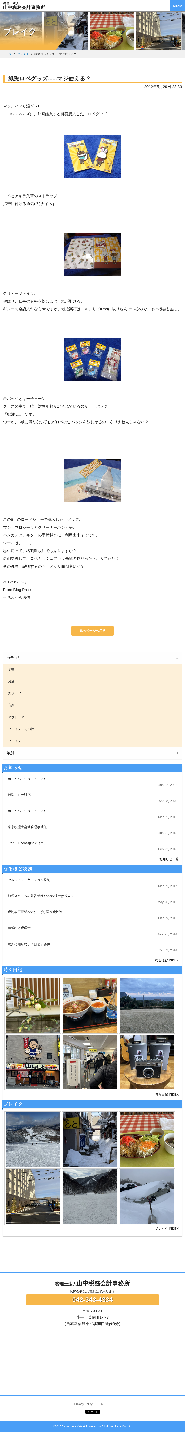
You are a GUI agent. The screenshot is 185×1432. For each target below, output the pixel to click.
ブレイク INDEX (167, 1229)
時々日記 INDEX (167, 1094)
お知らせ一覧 (169, 859)
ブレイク (23, 54)
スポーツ (13, 693)
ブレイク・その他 (20, 729)
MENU (177, 5)
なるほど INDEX (167, 960)
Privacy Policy (83, 1404)
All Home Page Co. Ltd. (117, 1426)
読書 (10, 669)
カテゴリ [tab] (14, 658)
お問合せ (76, 1291)
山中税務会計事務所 (92, 1283)
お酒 (10, 681)
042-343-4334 (92, 1299)
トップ (7, 54)
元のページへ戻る (92, 631)
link (102, 1404)
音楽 (10, 705)
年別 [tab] (10, 753)
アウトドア (15, 717)
